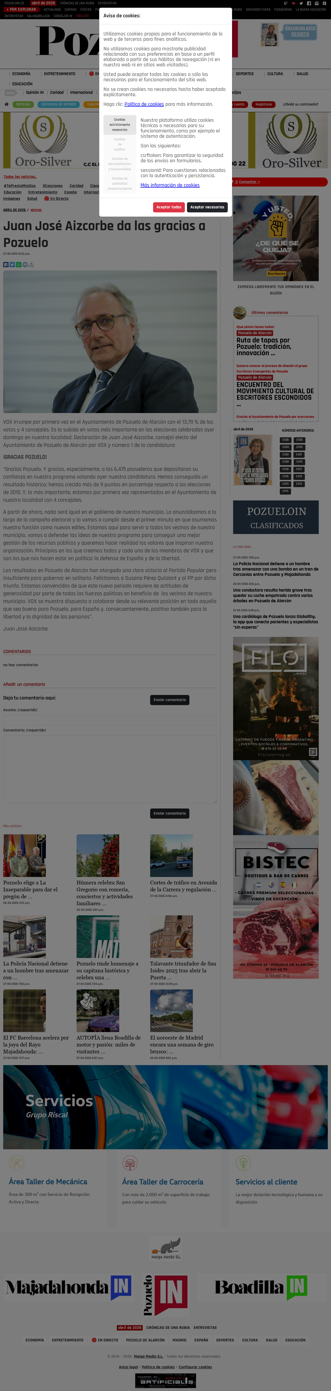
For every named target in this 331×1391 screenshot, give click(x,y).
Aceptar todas (169, 207)
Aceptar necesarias (207, 207)
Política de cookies (144, 104)
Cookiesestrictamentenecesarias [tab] (120, 125)
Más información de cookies (170, 185)
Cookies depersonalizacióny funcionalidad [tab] (119, 164)
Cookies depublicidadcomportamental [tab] (120, 184)
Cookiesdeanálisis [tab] (119, 144)
